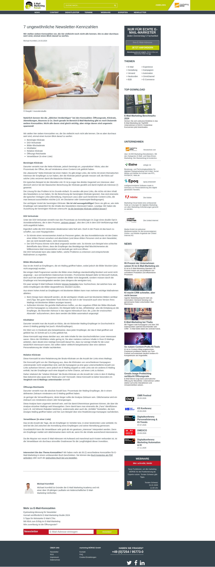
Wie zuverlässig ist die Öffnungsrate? (40, 524)
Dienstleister (72, 12)
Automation (148, 73)
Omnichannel (149, 76)
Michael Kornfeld (30, 41)
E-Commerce (148, 79)
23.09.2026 (141, 433)
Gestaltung (132, 70)
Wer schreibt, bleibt (142, 463)
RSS (52, 554)
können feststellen (70, 284)
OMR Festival (144, 395)
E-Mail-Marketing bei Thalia (138, 322)
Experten (123, 12)
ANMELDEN (160, 5)
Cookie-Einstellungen (87, 557)
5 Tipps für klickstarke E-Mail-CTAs (39, 518)
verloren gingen (68, 222)
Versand (131, 73)
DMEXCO (142, 430)
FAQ (81, 554)
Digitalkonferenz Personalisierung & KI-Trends (147, 419)
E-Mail (131, 67)
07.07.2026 (141, 425)
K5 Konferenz (144, 408)
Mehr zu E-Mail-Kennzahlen (39, 508)
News (37, 12)
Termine (89, 12)
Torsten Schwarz (151, 482)
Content (54, 12)
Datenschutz (55, 560)
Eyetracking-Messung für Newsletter (39, 512)
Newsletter (140, 12)
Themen (129, 61)
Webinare (106, 12)
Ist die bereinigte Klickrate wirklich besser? (87, 209)
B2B (130, 79)
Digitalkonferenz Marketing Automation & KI (148, 442)
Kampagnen (148, 70)
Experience (148, 67)
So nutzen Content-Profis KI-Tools (142, 347)
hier (150, 54)
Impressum (54, 557)
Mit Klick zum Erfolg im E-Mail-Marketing (41, 521)
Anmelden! (106, 532)
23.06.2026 (141, 411)
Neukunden (133, 76)
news (128, 243)
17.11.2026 (141, 448)
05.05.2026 (141, 398)
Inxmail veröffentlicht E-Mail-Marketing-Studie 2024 (46, 515)
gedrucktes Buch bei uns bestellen (61, 458)
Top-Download (134, 89)
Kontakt (82, 552)
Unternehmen (134, 141)
